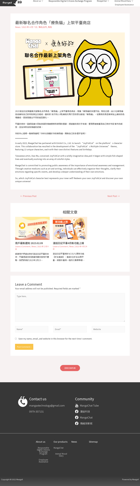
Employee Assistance (124, 4)
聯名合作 (43, 27)
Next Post (113, 196)
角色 (50, 27)
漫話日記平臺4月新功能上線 (68, 243)
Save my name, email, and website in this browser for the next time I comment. (55, 338)
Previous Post (28, 196)
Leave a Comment (22, 246)
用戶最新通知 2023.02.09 (29, 243)
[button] (70, 368)
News (17, 27)
